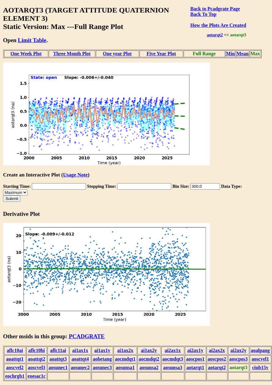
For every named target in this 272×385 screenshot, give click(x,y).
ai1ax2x (125, 350)
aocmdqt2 (149, 358)
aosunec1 (58, 367)
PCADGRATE (87, 336)
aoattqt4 (80, 358)
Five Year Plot (161, 53)
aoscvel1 (260, 358)
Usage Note (75, 175)
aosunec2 (80, 367)
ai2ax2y (238, 350)
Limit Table (32, 40)
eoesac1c (37, 376)
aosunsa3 (172, 367)
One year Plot (117, 53)
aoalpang (260, 350)
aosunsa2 (149, 367)
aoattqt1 (15, 358)
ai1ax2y (149, 350)
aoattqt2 (36, 358)
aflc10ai (15, 350)
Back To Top (203, 14)
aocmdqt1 (125, 358)
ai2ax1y (195, 350)
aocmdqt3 (172, 358)
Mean (242, 53)
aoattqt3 (58, 358)
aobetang (102, 358)
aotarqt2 (215, 34)
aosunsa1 (125, 367)
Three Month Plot (72, 53)
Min (230, 53)
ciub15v (260, 367)
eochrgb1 (14, 376)
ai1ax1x (80, 350)
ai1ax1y (102, 350)
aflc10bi (36, 350)
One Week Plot (26, 53)
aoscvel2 (15, 367)
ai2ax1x (173, 350)
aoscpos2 (217, 358)
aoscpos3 (238, 358)
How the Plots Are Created (218, 25)
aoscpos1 (195, 358)
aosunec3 (102, 367)
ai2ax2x (217, 350)
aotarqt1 (195, 367)
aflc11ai (58, 350)
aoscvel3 (36, 367)
